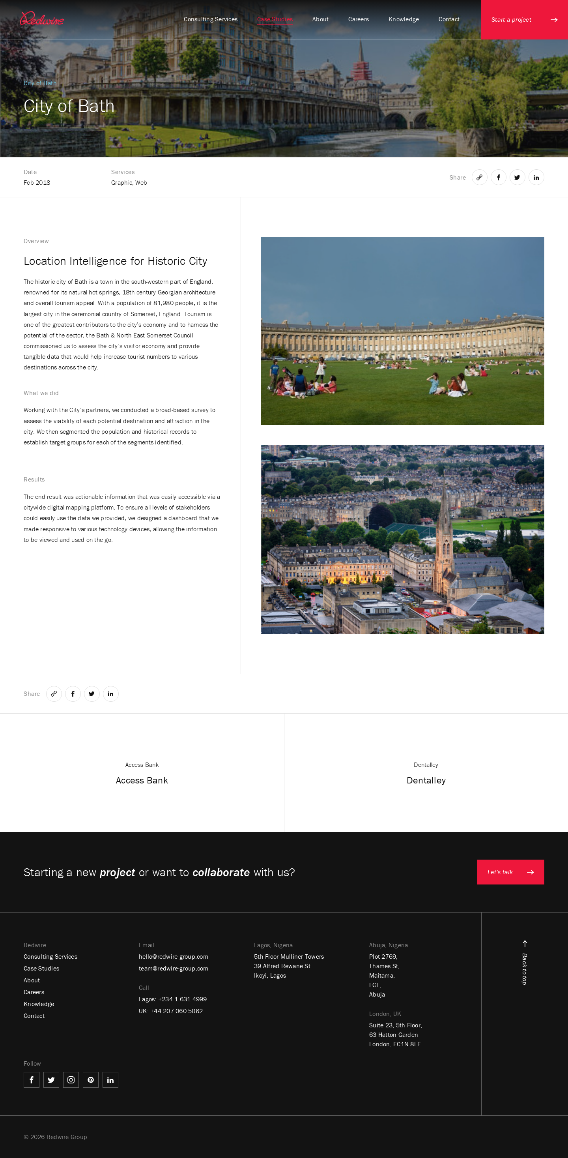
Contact (34, 1015)
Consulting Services (50, 956)
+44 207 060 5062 (176, 1011)
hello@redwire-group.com (173, 956)
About (32, 980)
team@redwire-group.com (174, 968)
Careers (34, 992)
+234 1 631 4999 (182, 999)
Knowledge (39, 1004)
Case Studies (41, 968)
